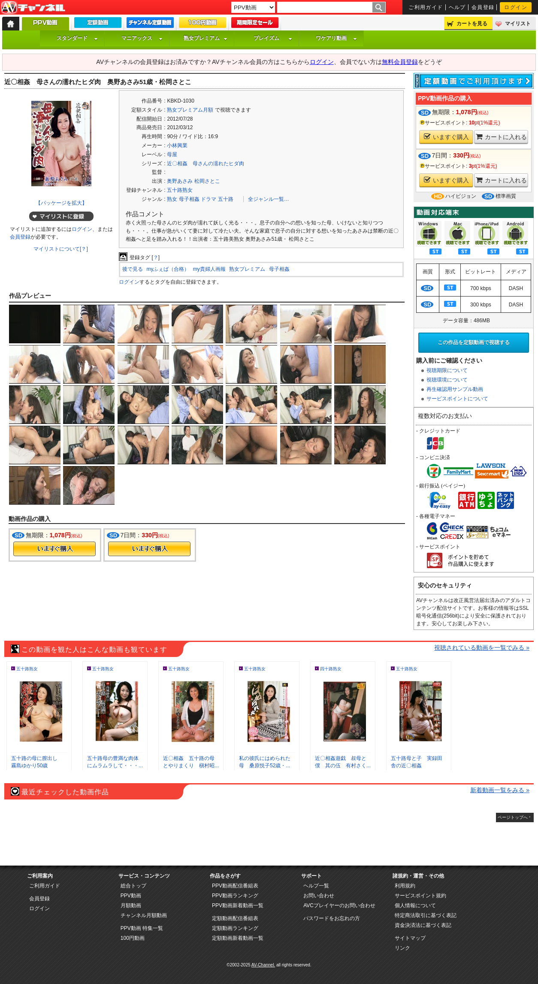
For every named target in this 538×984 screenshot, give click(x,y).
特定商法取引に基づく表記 (425, 915)
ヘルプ (457, 7)
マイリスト (518, 24)
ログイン (515, 7)
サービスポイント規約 (420, 896)
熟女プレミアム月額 (190, 110)
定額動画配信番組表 (235, 918)
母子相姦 (189, 199)
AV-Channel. (263, 965)
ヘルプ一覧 (316, 886)
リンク (402, 948)
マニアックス (142, 38)
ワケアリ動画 (336, 38)
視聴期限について (447, 370)
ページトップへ (513, 817)
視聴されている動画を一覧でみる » (481, 647)
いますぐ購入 (446, 136)
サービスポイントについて (457, 399)
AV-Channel (33, 8)
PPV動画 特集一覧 (142, 928)
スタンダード (77, 38)
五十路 (225, 199)
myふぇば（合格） (167, 269)
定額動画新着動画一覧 (237, 938)
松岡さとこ (207, 181)
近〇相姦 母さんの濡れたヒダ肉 (205, 163)
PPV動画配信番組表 (235, 886)
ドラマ (208, 199)
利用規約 (405, 886)
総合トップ (133, 886)
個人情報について (415, 905)
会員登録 (483, 7)
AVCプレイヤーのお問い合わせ (339, 905)
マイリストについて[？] (60, 249)
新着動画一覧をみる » (499, 790)
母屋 (172, 154)
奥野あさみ (180, 181)
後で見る (132, 269)
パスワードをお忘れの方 (331, 918)
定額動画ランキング (235, 928)
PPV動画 (131, 896)
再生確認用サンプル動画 (454, 389)
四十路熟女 (331, 668)
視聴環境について (447, 380)
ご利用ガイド (425, 7)
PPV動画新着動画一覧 (237, 905)
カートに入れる (501, 136)
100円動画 (133, 938)
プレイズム (273, 38)
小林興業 (177, 145)
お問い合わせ (318, 896)
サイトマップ (410, 938)
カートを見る (471, 24)
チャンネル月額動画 (144, 915)
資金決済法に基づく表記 (423, 925)
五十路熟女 (180, 190)
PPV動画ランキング (235, 896)
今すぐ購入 (54, 549)
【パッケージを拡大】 (61, 203)
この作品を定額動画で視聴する (474, 342)
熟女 (172, 199)
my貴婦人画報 (209, 269)
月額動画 (131, 905)
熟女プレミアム (205, 38)
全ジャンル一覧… (268, 199)
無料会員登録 (400, 61)
